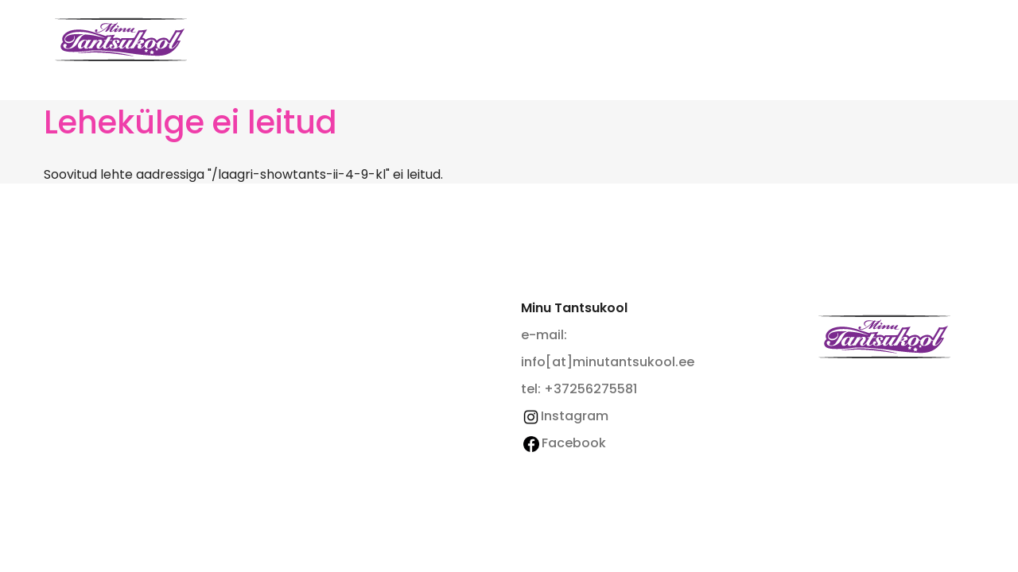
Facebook (564, 443)
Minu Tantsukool (884, 336)
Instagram (564, 416)
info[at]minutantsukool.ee (607, 362)
